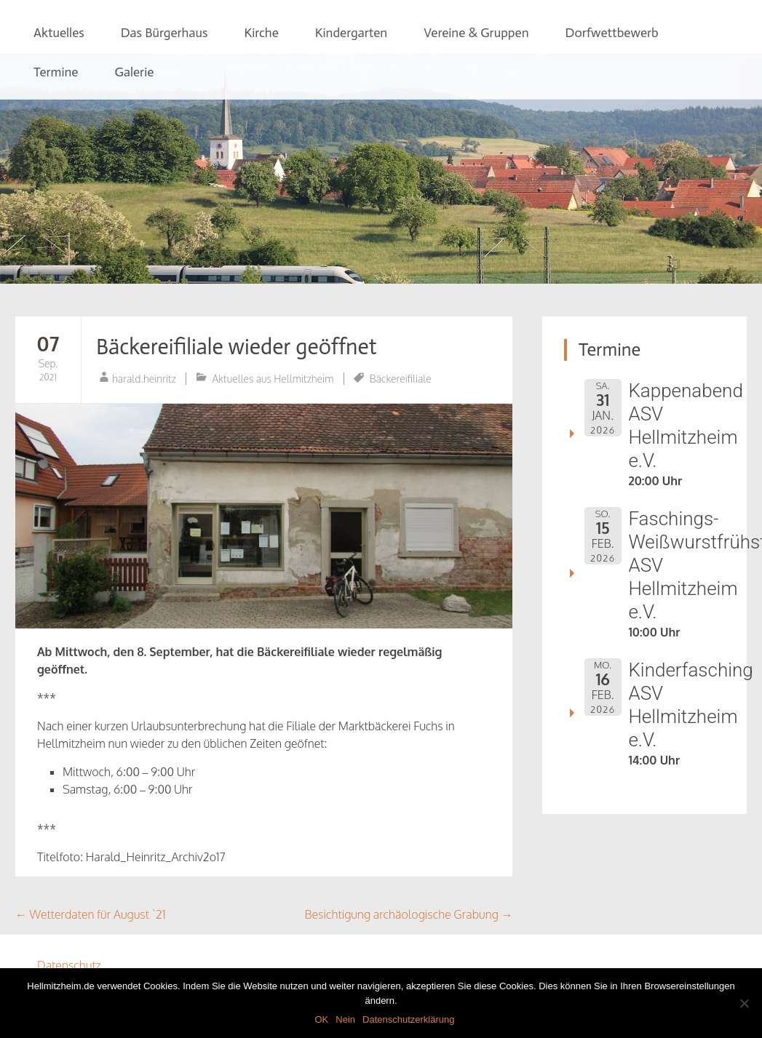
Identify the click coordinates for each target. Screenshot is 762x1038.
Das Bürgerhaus (164, 33)
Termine (56, 72)
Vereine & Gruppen (476, 33)
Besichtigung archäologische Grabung (409, 914)
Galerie (134, 72)
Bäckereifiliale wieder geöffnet (236, 347)
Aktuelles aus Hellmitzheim (273, 378)
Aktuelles (58, 33)
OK (321, 1019)
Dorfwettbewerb (612, 33)
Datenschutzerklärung (408, 1019)
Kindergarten (351, 33)
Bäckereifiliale (401, 378)
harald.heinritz (144, 378)
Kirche (261, 33)
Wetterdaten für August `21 (90, 914)
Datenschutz (69, 965)
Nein (345, 1019)
